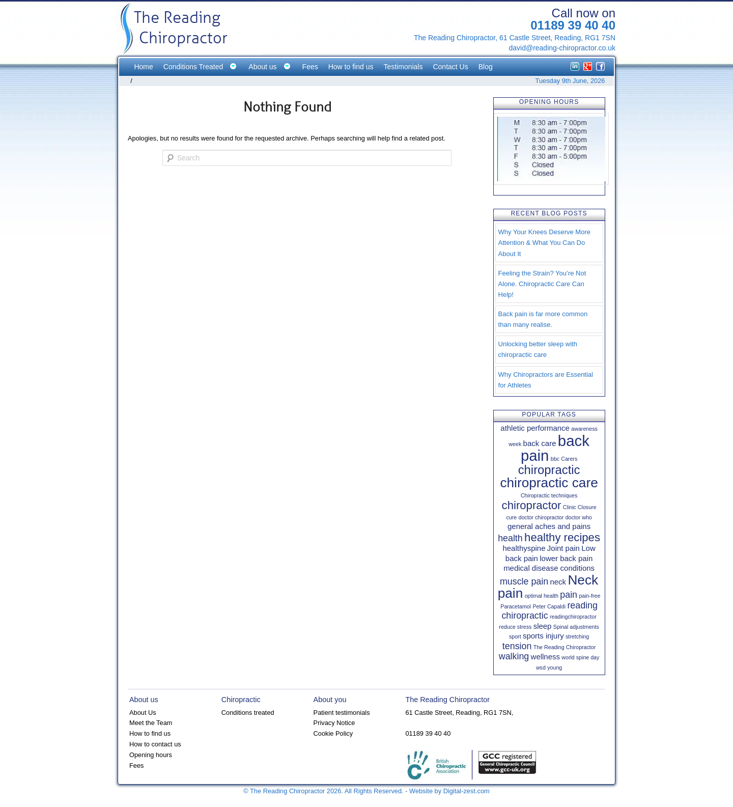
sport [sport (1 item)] (515, 636)
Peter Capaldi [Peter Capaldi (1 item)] (549, 606)
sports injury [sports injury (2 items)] (543, 635)
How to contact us (155, 744)
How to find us (150, 733)
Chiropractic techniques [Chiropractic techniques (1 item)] (549, 495)
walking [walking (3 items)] (514, 656)
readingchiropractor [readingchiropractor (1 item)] (573, 617)
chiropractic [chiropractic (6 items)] (549, 470)
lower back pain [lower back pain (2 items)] (566, 558)
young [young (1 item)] (554, 667)
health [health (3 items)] (510, 538)
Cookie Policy (333, 733)
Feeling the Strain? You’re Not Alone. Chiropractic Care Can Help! (542, 283)
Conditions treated (247, 712)
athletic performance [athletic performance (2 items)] (535, 428)
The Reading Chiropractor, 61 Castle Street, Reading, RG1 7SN (514, 38)
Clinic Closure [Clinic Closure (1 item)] (580, 507)
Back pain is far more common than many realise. (543, 319)
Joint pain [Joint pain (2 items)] (563, 548)
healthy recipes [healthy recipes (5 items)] (562, 537)
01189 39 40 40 (572, 25)
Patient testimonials (342, 712)
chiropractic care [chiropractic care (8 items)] (549, 482)
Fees (136, 765)
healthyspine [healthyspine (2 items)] (523, 548)
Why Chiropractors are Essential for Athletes (545, 380)
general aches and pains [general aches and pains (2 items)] (549, 526)
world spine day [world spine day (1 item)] (580, 657)
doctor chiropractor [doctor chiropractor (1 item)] (540, 517)
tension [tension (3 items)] (517, 646)
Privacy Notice (334, 723)
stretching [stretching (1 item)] (577, 636)
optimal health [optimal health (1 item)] (541, 596)
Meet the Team (150, 723)
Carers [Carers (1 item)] (569, 459)
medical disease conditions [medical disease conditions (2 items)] (549, 568)
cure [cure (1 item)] (511, 517)
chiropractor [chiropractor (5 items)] (531, 505)
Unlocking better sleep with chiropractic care (537, 349)
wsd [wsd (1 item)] (541, 667)
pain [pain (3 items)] (568, 595)
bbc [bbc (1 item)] (555, 459)
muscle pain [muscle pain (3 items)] (524, 581)
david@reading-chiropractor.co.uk (562, 48)
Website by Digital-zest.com (449, 791)
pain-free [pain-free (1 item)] (589, 596)
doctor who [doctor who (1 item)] (579, 517)
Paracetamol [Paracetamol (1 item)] (515, 606)
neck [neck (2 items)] (558, 581)
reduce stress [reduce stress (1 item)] (515, 627)
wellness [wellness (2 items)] (545, 656)
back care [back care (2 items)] (539, 443)
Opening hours (150, 755)
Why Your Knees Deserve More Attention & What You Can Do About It (544, 242)
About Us (142, 712)
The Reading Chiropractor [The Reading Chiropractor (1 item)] (564, 647)
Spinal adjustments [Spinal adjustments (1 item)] (576, 627)
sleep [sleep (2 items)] (542, 626)
